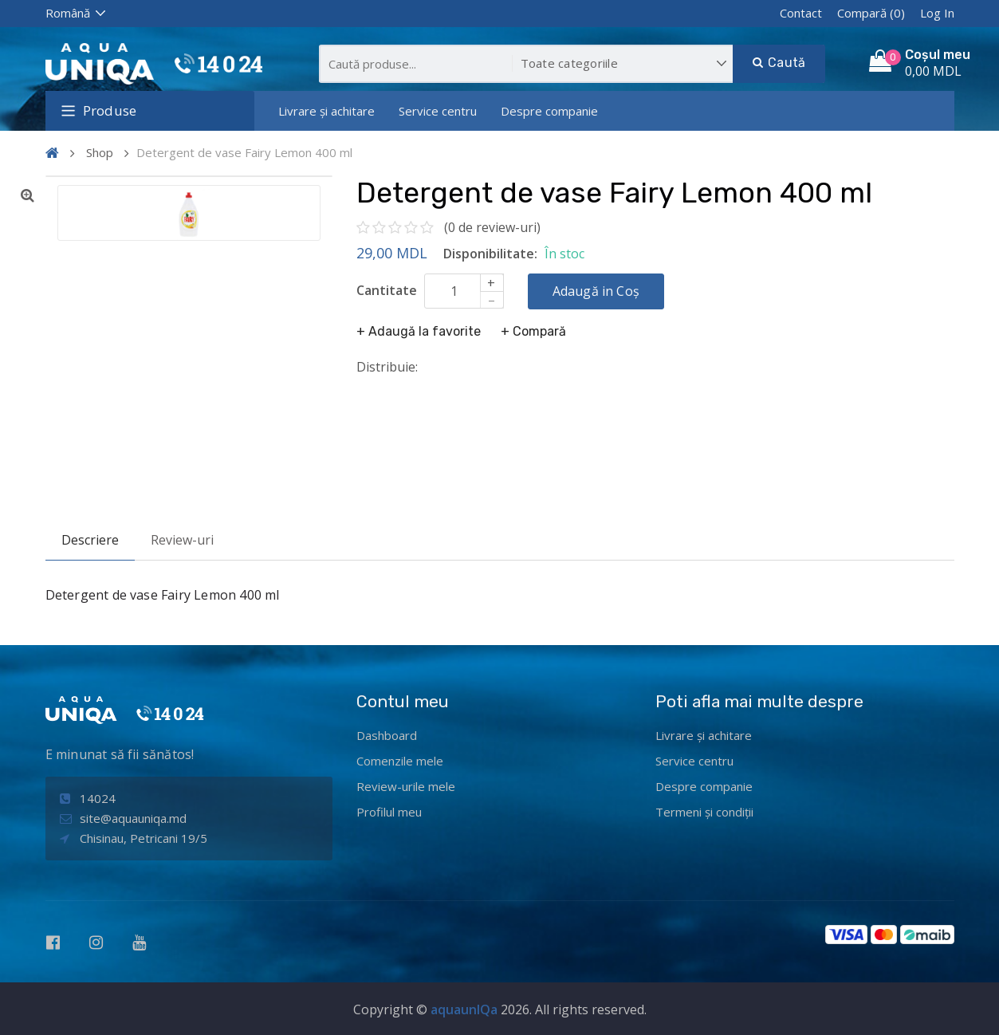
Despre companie (549, 111)
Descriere (90, 540)
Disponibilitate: (490, 253)
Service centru (438, 111)
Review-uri (182, 540)
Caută (779, 62)
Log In (937, 13)
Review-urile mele (405, 786)
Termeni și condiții (704, 812)
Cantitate (386, 290)
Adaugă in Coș (596, 291)
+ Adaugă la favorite (418, 331)
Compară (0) (871, 13)
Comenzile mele (399, 761)
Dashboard (386, 735)
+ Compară (533, 331)
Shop (99, 152)
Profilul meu (389, 812)
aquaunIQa (464, 1009)
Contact (801, 13)
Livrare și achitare (326, 111)
